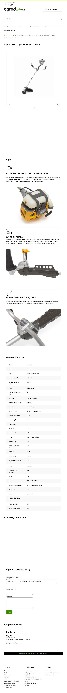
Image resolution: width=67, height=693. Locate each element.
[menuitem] (6, 26)
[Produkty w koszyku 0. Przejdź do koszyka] (52, 9)
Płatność (6, 677)
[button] (9, 105)
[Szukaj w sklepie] (32, 19)
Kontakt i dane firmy (30, 677)
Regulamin (27, 675)
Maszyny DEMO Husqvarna (52, 673)
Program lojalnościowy (31, 671)
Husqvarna (48, 671)
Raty (5, 679)
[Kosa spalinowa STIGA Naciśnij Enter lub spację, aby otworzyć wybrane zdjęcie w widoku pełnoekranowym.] (33, 78)
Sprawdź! (44, 653)
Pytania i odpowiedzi (10, 685)
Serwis (26, 681)
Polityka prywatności (30, 673)
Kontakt (27, 685)
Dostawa (6, 671)
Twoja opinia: (10, 596)
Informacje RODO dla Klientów (33, 679)
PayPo (6, 673)
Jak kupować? (8, 687)
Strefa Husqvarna (50, 675)
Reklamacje (7, 675)
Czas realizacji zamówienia (11, 681)
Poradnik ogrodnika (30, 683)
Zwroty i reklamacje (9, 683)
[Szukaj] (61, 19)
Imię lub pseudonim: (11, 589)
